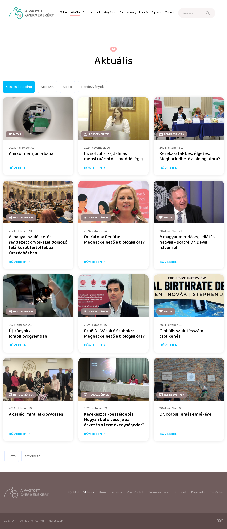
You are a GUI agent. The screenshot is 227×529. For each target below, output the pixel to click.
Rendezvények (92, 87)
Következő (32, 456)
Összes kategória (19, 87)
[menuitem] (63, 12)
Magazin (47, 87)
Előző (12, 456)
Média (67, 87)
